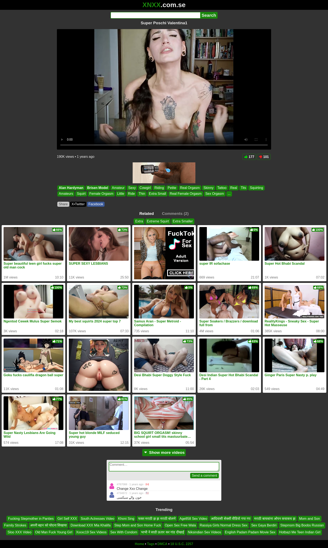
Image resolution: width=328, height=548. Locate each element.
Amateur (118, 188)
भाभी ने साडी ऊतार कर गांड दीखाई (162, 532)
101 (264, 157)
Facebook (95, 204)
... (229, 194)
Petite (172, 188)
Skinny (209, 188)
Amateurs (66, 194)
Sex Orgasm (214, 194)
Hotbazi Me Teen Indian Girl (299, 532)
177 (249, 157)
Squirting (256, 188)
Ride (131, 194)
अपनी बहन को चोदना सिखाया (48, 525)
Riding (159, 188)
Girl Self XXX (67, 518)
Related (146, 213)
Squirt (81, 194)
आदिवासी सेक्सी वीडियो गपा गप (230, 518)
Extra (139, 221)
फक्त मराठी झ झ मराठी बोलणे (157, 518)
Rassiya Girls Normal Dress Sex (223, 525)
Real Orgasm (190, 188)
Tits (243, 188)
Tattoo (222, 188)
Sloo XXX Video (19, 532)
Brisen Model (97, 188)
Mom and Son (309, 518)
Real (233, 188)
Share (63, 204)
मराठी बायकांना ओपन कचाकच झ (274, 518)
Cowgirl (145, 188)
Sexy (132, 188)
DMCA (162, 544)
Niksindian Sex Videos (204, 532)
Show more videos (164, 452)
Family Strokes (15, 525)
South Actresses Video (97, 518)
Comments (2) (175, 213)
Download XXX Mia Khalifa (90, 525)
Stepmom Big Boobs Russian (302, 525)
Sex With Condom (123, 532)
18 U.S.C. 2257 (181, 544)
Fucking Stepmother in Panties (31, 518)
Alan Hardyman (71, 188)
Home (139, 544)
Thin (142, 194)
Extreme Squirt (158, 221)
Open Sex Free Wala (180, 525)
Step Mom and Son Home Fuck (137, 525)
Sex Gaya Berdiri (264, 525)
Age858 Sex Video (193, 518)
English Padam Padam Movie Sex (250, 532)
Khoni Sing (126, 518)
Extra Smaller (183, 221)
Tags (151, 544)
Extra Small (157, 194)
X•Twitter (78, 204)
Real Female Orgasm (186, 194)
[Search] (155, 15)
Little (120, 194)
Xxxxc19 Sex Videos (91, 532)
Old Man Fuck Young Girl (53, 532)
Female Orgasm (101, 194)
